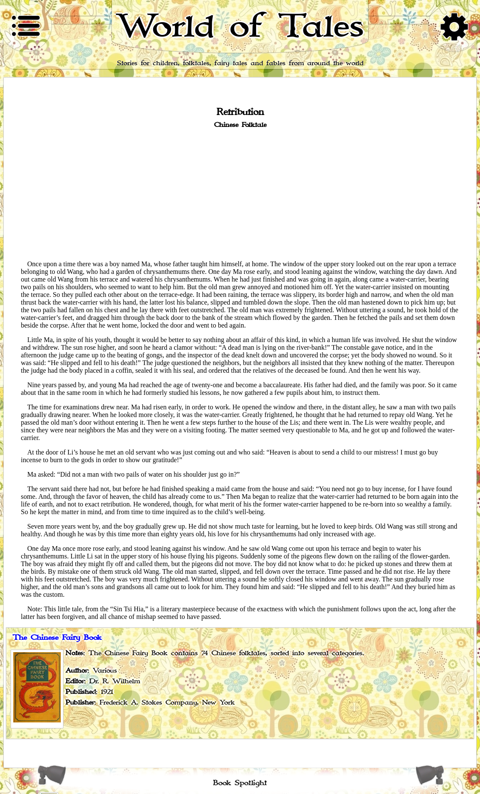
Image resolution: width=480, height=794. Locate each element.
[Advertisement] (240, 193)
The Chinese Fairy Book (57, 637)
